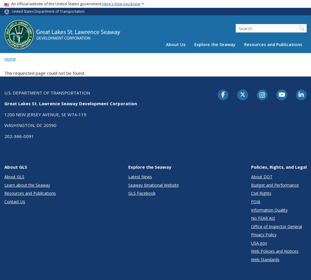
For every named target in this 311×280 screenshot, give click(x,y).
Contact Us (14, 201)
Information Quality (269, 210)
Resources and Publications (273, 44)
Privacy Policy (264, 234)
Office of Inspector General (276, 226)
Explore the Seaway (214, 44)
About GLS (14, 176)
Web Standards (265, 259)
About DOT (261, 176)
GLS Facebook (142, 193)
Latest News (140, 176)
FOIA (255, 201)
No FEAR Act (263, 218)
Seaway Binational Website (153, 185)
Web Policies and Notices (275, 251)
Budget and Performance (275, 185)
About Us (176, 44)
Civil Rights (261, 193)
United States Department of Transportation (48, 11)
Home (10, 59)
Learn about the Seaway (27, 185)
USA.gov (259, 243)
